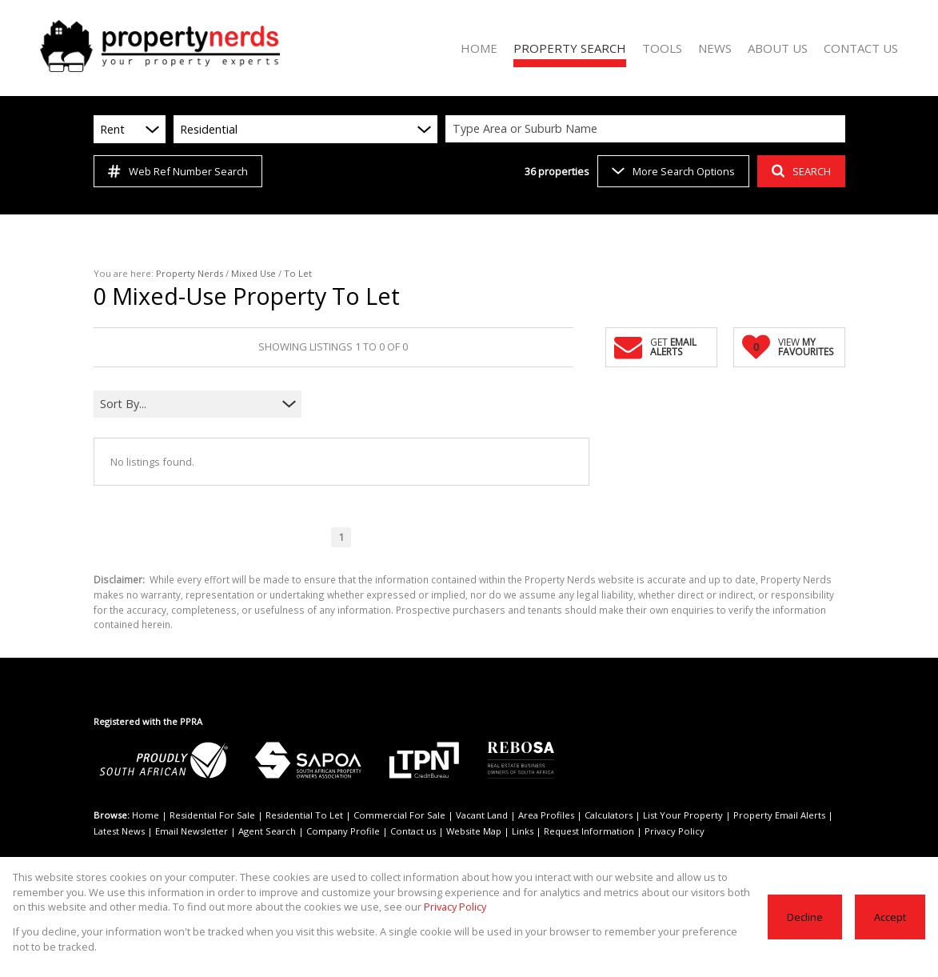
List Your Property (683, 815)
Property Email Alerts (779, 815)
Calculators (609, 815)
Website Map (473, 831)
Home (145, 815)
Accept (890, 917)
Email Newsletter (191, 831)
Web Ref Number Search (178, 171)
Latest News (119, 831)
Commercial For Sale (399, 815)
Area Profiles (546, 815)
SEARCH (801, 171)
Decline (805, 917)
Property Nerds (189, 273)
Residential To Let (304, 815)
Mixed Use (253, 273)
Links (522, 831)
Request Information (589, 831)
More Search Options (673, 171)
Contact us (413, 831)
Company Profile (343, 831)
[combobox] (647, 129)
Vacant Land (482, 815)
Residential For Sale (212, 815)
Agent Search (267, 831)
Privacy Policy (674, 831)
